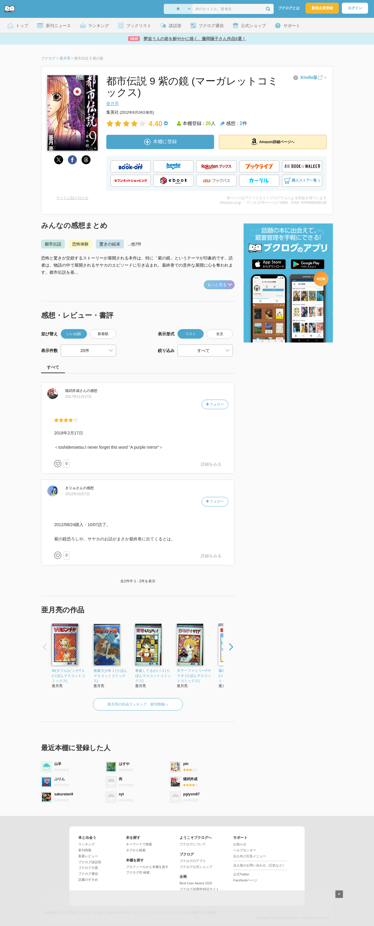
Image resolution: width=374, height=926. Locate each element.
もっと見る (219, 284)
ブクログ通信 (88, 873)
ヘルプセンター (244, 850)
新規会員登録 (322, 8)
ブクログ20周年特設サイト (199, 889)
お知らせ (239, 844)
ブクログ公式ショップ (196, 867)
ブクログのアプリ (193, 861)
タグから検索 (136, 850)
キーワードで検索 (139, 844)
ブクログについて (193, 844)
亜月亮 (112, 103)
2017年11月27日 (78, 397)
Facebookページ (245, 880)
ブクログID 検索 (138, 872)
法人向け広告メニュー (249, 856)
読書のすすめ (88, 879)
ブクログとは (289, 8)
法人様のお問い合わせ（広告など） (259, 865)
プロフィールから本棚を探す (147, 867)
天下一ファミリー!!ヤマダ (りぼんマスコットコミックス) (194, 676)
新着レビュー (88, 856)
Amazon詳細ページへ (272, 141)
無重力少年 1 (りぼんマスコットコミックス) (110, 676)
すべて (53, 367)
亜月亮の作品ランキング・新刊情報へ (137, 704)
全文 (219, 334)
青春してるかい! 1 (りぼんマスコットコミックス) (153, 676)
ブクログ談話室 (89, 862)
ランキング (86, 844)
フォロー (215, 404)
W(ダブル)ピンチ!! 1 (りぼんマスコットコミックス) (68, 676)
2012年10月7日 (77, 494)
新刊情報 (84, 850)
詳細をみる (211, 464)
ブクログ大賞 (88, 867)
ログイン (355, 8)
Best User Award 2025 (196, 883)
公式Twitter (241, 874)
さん (76, 391)
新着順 (103, 334)
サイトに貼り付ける (72, 198)
